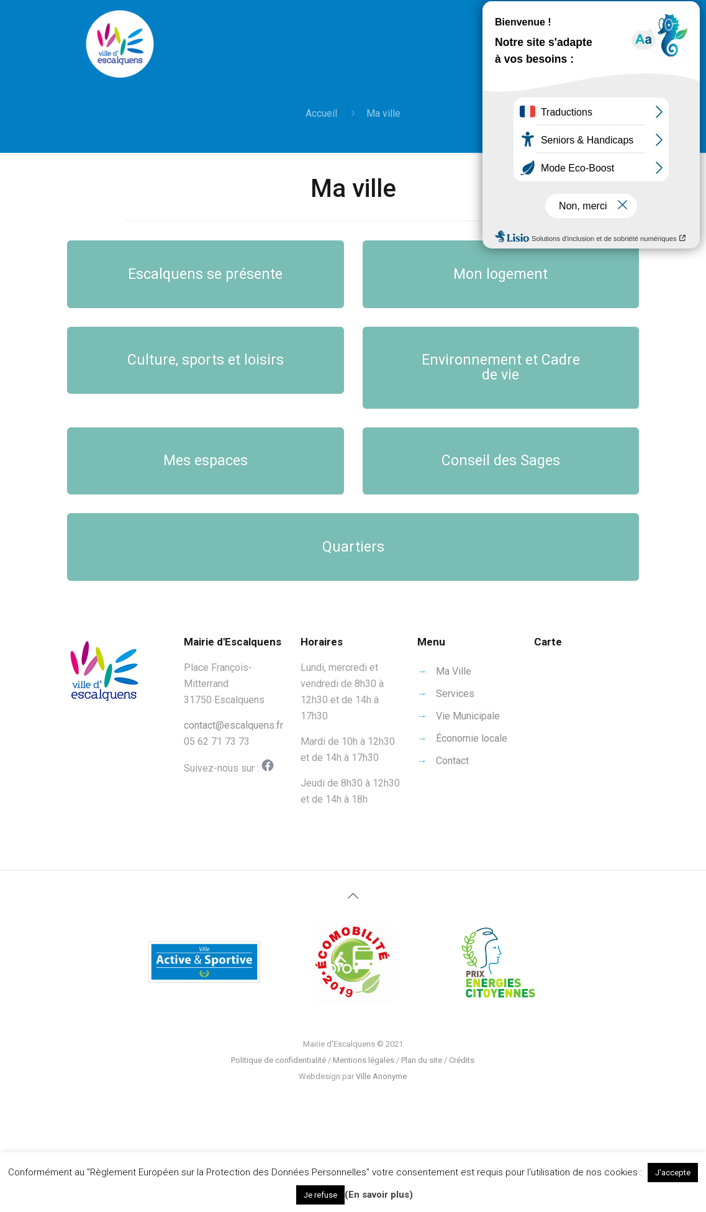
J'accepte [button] (672, 1172)
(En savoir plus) (379, 1194)
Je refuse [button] (320, 1195)
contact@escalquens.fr (233, 725)
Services (455, 693)
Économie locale (471, 738)
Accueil (321, 113)
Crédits (461, 1060)
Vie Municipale (468, 716)
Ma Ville (453, 671)
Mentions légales (363, 1060)
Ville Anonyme (381, 1076)
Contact (452, 761)
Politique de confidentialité (278, 1060)
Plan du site (421, 1060)
